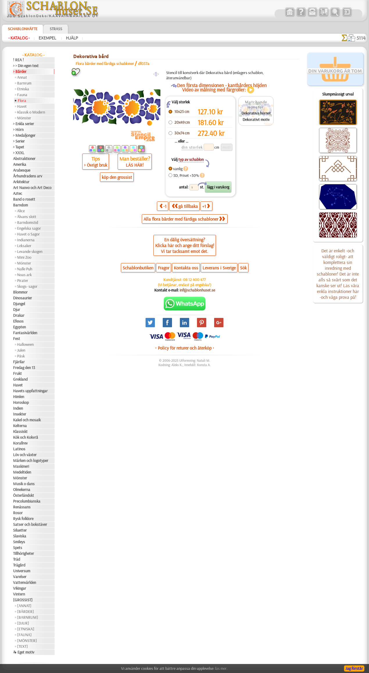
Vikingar (19, 588)
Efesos (18, 321)
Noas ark (24, 274)
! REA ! (18, 59)
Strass (56, 28)
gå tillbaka (185, 205)
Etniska (23, 88)
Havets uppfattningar (30, 390)
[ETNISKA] (25, 628)
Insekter (19, 414)
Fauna (22, 94)
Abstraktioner (24, 158)
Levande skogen (29, 251)
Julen (21, 350)
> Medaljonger (24, 135)
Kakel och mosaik (27, 419)
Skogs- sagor (27, 286)
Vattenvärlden (24, 582)
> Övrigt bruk (95, 165)
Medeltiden (22, 472)
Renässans (22, 507)
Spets (17, 547)
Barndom (20, 205)
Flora (22, 100)
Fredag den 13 (24, 367)
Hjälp (72, 38)
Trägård (19, 565)
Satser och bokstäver (30, 524)
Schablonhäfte (22, 28)
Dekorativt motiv (256, 119)
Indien (18, 408)
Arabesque (21, 170)
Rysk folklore (23, 518)
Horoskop (21, 402)
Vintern (19, 594)
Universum (21, 570)
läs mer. (221, 668)
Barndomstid (27, 222)
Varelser (19, 576)
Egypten (19, 327)
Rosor (18, 512)
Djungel (19, 303)
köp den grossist (117, 177)
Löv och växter (25, 454)
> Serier (19, 141)
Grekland (20, 379)
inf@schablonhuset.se (197, 290)
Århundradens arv (27, 176)
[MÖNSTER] (27, 640)
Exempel (48, 38)
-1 (163, 205)
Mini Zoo (24, 257)
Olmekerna (21, 489)
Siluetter (20, 530)
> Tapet (18, 147)
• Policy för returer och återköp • (184, 348)
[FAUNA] (24, 634)
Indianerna (26, 239)
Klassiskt (20, 431)
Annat (22, 77)
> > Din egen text (26, 65)
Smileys (19, 541)
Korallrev (20, 443)
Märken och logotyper (30, 460)
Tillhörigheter (23, 553)
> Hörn (18, 129)
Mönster (24, 117)
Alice (21, 210)
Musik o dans (24, 483)
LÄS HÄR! (135, 165)
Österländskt (23, 495)
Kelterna (20, 425)
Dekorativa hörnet (256, 113)
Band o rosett (24, 199)
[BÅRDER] (25, 611)
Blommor (20, 292)
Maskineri (21, 466)
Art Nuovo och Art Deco (32, 187)
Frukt (17, 373)
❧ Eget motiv (23, 652)
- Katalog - (19, 38)
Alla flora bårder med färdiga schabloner (184, 219)
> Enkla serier (23, 123)
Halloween (25, 344)
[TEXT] (22, 646)
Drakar (18, 315)
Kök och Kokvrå (25, 437)
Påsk (21, 356)
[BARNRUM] (27, 617)
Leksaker (24, 245)
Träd (16, 559)
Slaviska (19, 536)
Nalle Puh (24, 268)
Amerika (19, 164)
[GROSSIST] (23, 599)
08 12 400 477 (194, 279)
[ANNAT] (24, 605)
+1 (206, 205)
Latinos (19, 448)
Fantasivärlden (25, 332)
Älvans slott (26, 216)
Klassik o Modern (31, 112)
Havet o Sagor (28, 234)
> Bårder (19, 71)
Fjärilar (19, 361)
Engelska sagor (29, 228)
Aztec (17, 193)
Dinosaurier (22, 297)
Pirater (22, 280)
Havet (22, 106)
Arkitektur (21, 181)
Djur (16, 309)
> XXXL (18, 152)
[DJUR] (23, 623)
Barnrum (24, 83)
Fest (16, 338)
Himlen (18, 396)
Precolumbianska (26, 501)
